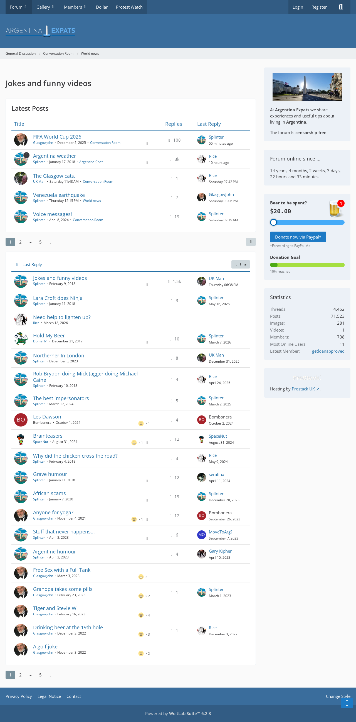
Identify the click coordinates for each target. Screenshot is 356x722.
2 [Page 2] (20, 242)
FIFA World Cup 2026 (57, 136)
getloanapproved (328, 351)
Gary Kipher (220, 551)
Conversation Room (105, 142)
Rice (213, 156)
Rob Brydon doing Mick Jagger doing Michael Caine (85, 376)
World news (92, 200)
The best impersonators (61, 398)
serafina (216, 474)
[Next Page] (51, 242)
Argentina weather (54, 155)
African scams (49, 493)
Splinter (216, 137)
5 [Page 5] (40, 242)
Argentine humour (54, 551)
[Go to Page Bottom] (347, 703)
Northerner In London (58, 355)
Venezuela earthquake (59, 195)
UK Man (39, 181)
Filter (241, 264)
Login (298, 7)
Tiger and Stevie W (54, 608)
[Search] (340, 7)
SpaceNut (40, 441)
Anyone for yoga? (53, 512)
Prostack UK (303, 389)
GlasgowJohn (43, 142)
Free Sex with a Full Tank (61, 569)
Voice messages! (52, 214)
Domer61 (40, 341)
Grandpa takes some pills (63, 589)
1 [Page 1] (10, 242)
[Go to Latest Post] (201, 140)
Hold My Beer (49, 335)
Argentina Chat (91, 161)
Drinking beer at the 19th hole (68, 627)
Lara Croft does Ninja (58, 298)
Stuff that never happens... (64, 531)
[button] (251, 242)
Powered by (178, 713)
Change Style (338, 696)
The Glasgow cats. (54, 175)
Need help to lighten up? (62, 317)
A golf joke (45, 646)
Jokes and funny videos (60, 278)
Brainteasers (48, 435)
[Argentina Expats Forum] (178, 31)
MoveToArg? (220, 532)
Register (319, 7)
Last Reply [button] (32, 264)
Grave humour (50, 474)
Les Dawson (47, 416)
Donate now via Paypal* (298, 237)
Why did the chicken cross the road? (75, 455)
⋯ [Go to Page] (30, 242)
